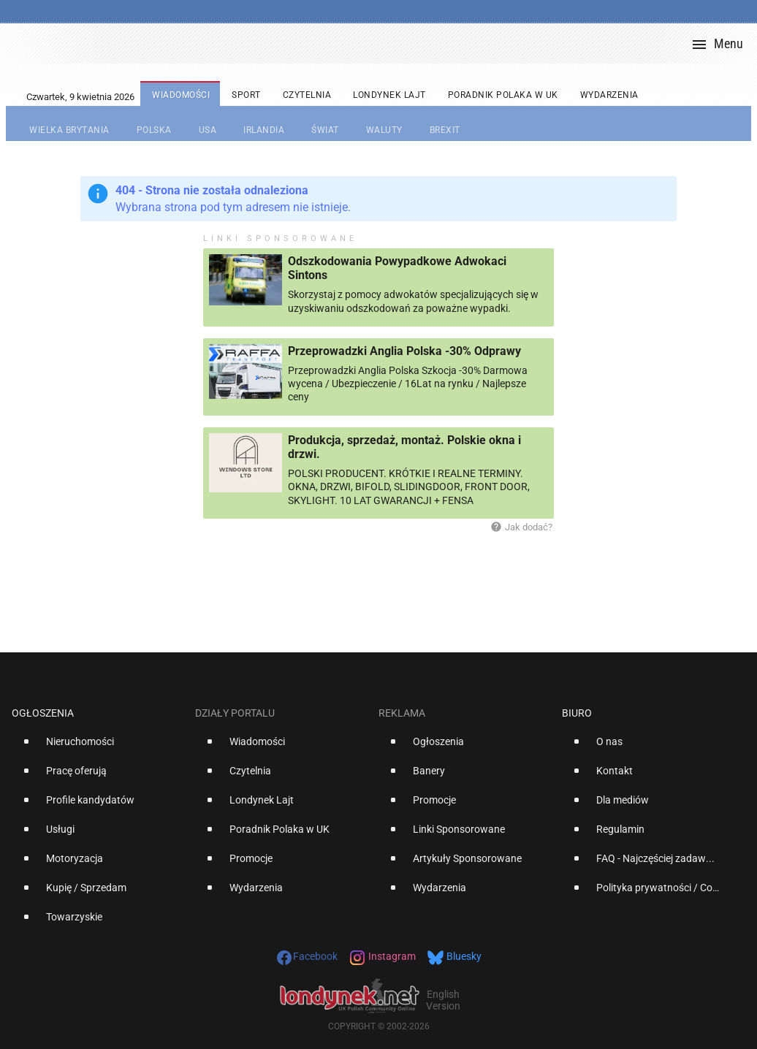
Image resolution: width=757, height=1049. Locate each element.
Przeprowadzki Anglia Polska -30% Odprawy (404, 351)
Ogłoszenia (43, 713)
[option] (97, 747)
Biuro (577, 713)
